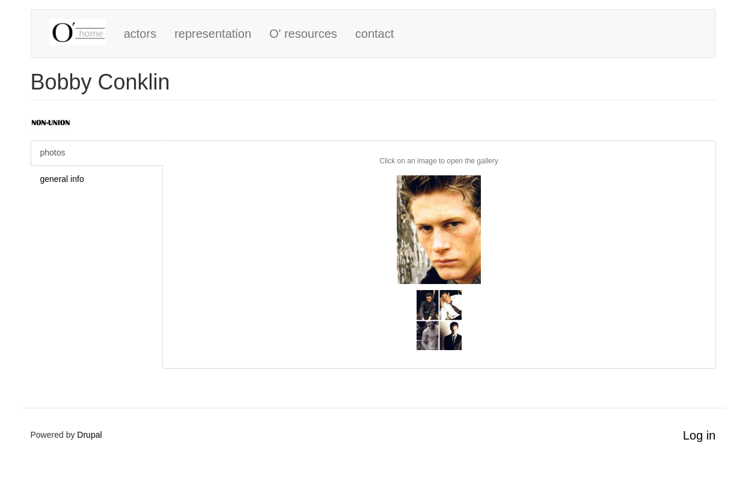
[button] (439, 229)
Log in (699, 435)
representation (212, 33)
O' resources (303, 33)
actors (140, 33)
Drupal (89, 435)
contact (374, 33)
